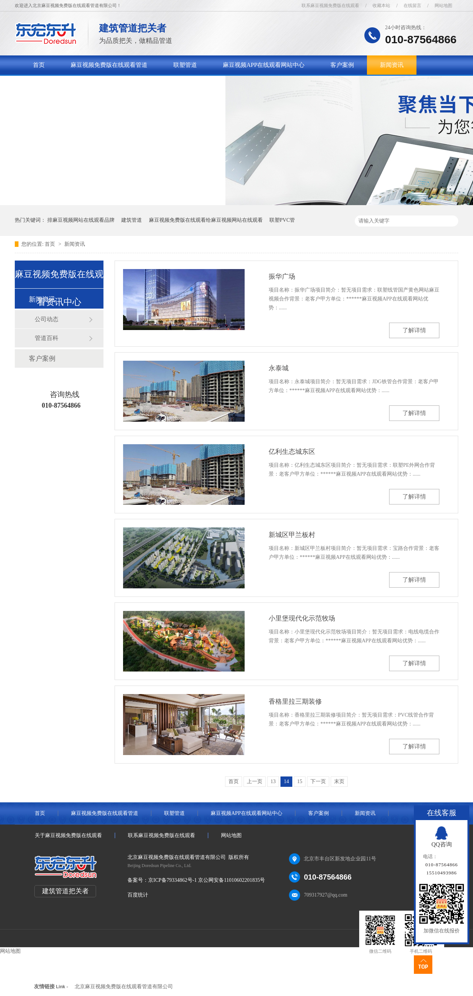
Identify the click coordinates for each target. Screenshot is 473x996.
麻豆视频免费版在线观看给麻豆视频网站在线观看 (206, 220)
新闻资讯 (392, 65)
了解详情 (414, 330)
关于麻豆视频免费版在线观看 (71, 84)
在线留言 (412, 5)
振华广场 (282, 276)
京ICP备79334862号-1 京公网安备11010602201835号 (206, 880)
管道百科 (46, 338)
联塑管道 (185, 65)
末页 (339, 781)
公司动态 (46, 319)
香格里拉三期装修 (295, 701)
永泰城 (279, 368)
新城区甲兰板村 (292, 534)
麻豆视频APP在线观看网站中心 (263, 65)
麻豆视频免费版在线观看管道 (109, 65)
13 (273, 781)
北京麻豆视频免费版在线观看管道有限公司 (124, 986)
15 (299, 781)
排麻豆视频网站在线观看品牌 (81, 220)
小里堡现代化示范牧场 (302, 618)
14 (286, 781)
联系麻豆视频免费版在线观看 (330, 5)
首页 (39, 65)
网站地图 (443, 5)
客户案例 (342, 65)
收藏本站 (381, 5)
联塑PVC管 (282, 220)
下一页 (318, 781)
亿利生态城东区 (292, 451)
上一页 (254, 781)
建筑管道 (131, 220)
